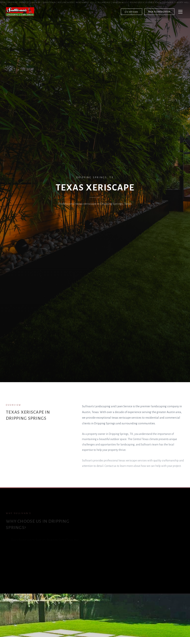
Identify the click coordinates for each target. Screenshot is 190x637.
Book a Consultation (159, 12)
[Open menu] (180, 11)
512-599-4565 (131, 12)
